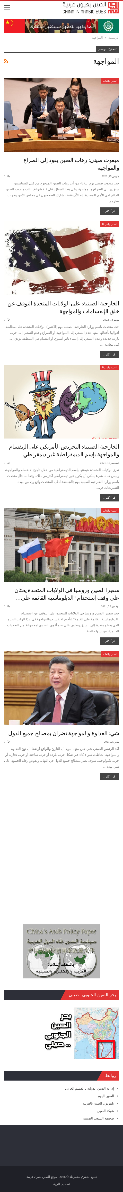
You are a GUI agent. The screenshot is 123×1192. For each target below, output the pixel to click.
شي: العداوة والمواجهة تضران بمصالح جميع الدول (63, 733)
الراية (56, 1184)
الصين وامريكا (110, 224)
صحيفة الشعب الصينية (98, 1118)
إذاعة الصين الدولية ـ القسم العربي (89, 1088)
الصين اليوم (106, 1096)
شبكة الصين (105, 1111)
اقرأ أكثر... (109, 211)
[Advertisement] (61, 849)
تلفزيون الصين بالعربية (98, 1103)
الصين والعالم (110, 80)
